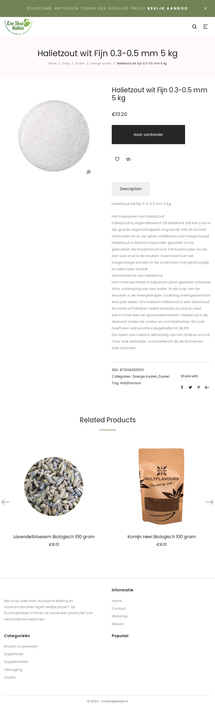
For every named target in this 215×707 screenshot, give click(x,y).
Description (131, 189)
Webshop (120, 616)
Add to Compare (128, 159)
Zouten (80, 63)
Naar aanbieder (148, 134)
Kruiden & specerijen (21, 646)
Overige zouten (100, 63)
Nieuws (118, 624)
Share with (189, 376)
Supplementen (16, 661)
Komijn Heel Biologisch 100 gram (161, 537)
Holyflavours (130, 383)
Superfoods (14, 654)
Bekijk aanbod (167, 8)
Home (52, 63)
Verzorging (13, 669)
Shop (65, 63)
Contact (119, 608)
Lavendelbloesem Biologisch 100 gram (54, 537)
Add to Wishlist (117, 159)
